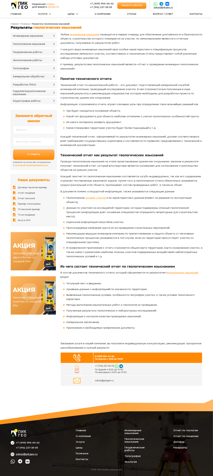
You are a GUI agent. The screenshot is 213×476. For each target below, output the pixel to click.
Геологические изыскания (29, 44)
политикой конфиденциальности (31, 165)
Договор (178, 442)
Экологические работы (27, 60)
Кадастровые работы (27, 100)
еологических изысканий (182, 272)
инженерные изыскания (85, 34)
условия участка (95, 197)
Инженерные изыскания (28, 35)
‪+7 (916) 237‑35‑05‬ (101, 7)
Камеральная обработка (28, 76)
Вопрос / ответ (163, 14)
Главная (16, 14)
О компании (102, 14)
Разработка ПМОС (24, 84)
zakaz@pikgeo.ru (163, 7)
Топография (21, 68)
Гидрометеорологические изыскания (29, 93)
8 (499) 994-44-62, (105, 356)
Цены (71, 14)
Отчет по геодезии (185, 436)
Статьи (131, 14)
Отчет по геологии (185, 430)
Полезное (25, 24)
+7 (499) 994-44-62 (102, 3)
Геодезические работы (27, 52)
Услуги (42, 14)
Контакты (196, 14)
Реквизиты (180, 447)
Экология (131, 461)
